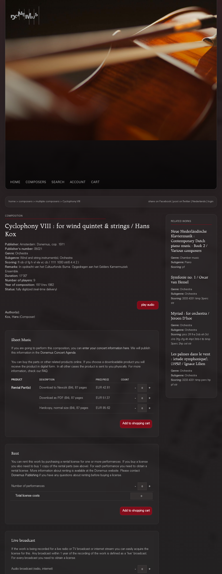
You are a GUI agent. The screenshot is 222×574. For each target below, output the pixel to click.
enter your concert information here (106, 348)
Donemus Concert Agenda (57, 353)
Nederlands (199, 201)
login (210, 201)
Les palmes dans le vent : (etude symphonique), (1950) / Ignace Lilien (190, 358)
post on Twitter (181, 201)
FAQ (44, 371)
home (15, 182)
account (78, 182)
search (58, 182)
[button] (148, 305)
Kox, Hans (12, 317)
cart (95, 182)
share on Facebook (159, 201)
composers (36, 182)
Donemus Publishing (24, 475)
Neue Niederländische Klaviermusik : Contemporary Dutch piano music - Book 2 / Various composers (189, 240)
